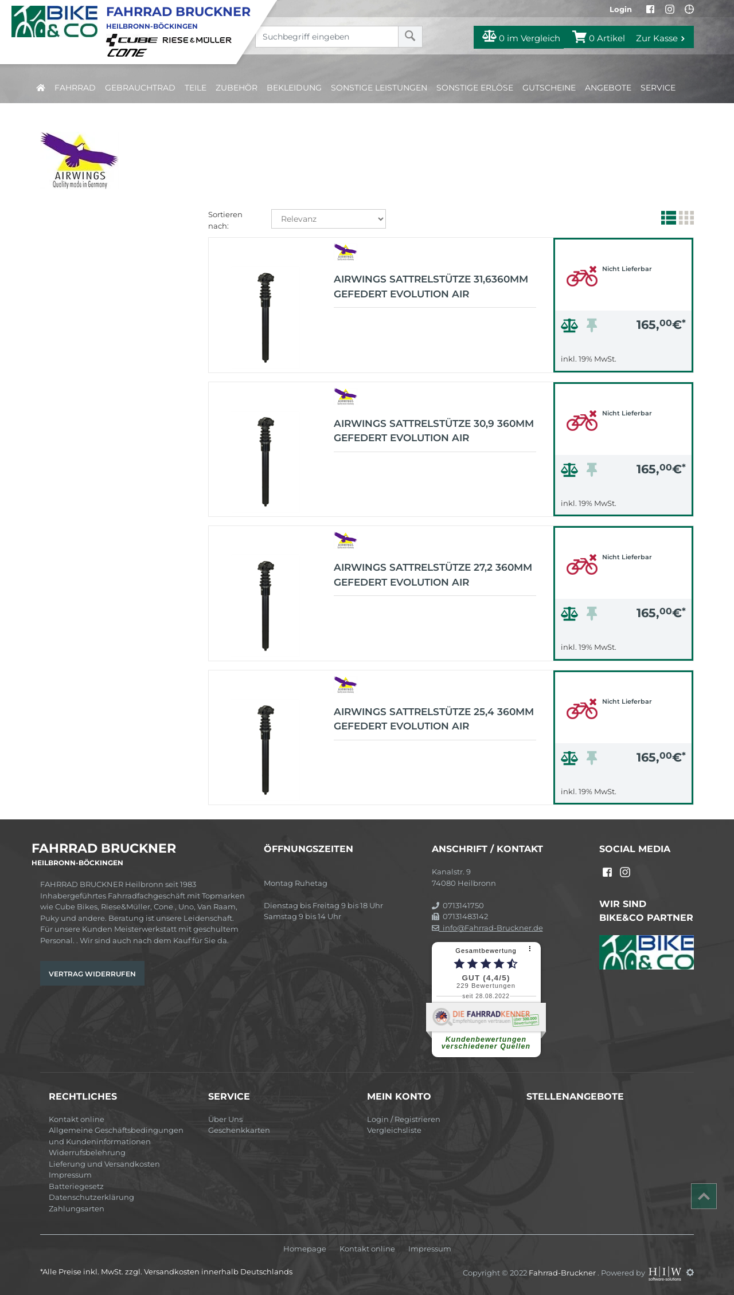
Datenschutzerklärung (91, 1197)
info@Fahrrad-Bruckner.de (487, 927)
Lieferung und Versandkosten (104, 1163)
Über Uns (225, 1119)
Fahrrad (75, 88)
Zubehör (236, 88)
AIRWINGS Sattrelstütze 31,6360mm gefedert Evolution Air (431, 286)
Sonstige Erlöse (474, 88)
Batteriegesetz (76, 1186)
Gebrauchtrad (140, 88)
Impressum (70, 1174)
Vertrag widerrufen (92, 974)
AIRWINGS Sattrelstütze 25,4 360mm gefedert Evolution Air (434, 719)
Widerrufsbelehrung (87, 1152)
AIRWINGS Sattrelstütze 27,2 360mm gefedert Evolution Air (433, 575)
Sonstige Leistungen (379, 88)
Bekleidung (294, 88)
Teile (195, 88)
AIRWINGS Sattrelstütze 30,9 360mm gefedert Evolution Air (434, 431)
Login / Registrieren (403, 1119)
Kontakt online (76, 1119)
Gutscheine (549, 88)
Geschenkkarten (239, 1130)
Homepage (304, 1249)
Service (658, 88)
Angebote (608, 88)
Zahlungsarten (76, 1208)
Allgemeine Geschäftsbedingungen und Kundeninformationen (116, 1135)
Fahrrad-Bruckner (563, 1272)
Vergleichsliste (394, 1130)
